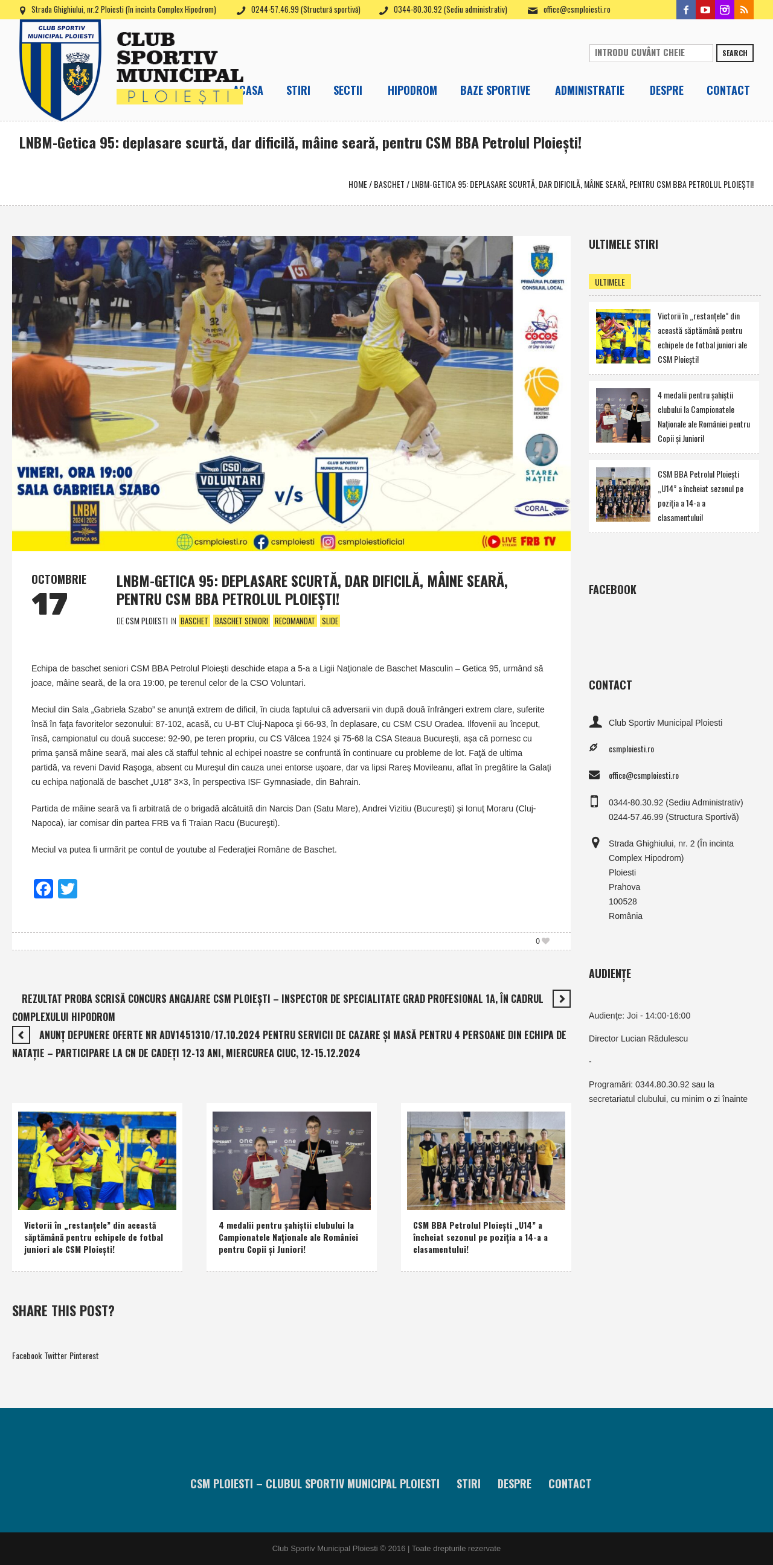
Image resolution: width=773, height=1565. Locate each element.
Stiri (469, 1483)
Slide (330, 621)
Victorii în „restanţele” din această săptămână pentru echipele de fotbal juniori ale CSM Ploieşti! (93, 1236)
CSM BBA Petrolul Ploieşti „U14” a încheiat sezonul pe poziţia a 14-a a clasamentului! (480, 1236)
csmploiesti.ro (631, 748)
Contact (570, 1483)
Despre (514, 1483)
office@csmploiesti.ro (577, 9)
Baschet (389, 184)
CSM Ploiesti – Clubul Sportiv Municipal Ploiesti (315, 1483)
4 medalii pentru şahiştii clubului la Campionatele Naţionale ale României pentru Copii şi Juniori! (288, 1236)
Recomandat (295, 621)
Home (357, 184)
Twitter (55, 1355)
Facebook (27, 1355)
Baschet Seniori (241, 621)
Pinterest (84, 1355)
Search (735, 53)
